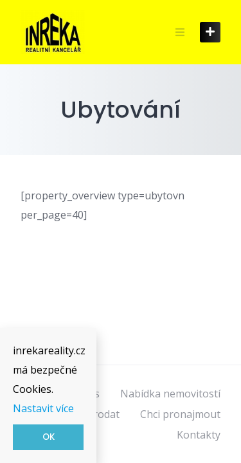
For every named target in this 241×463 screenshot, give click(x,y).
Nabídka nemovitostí (170, 393)
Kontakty (198, 435)
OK (48, 437)
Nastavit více (43, 408)
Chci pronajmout (180, 414)
